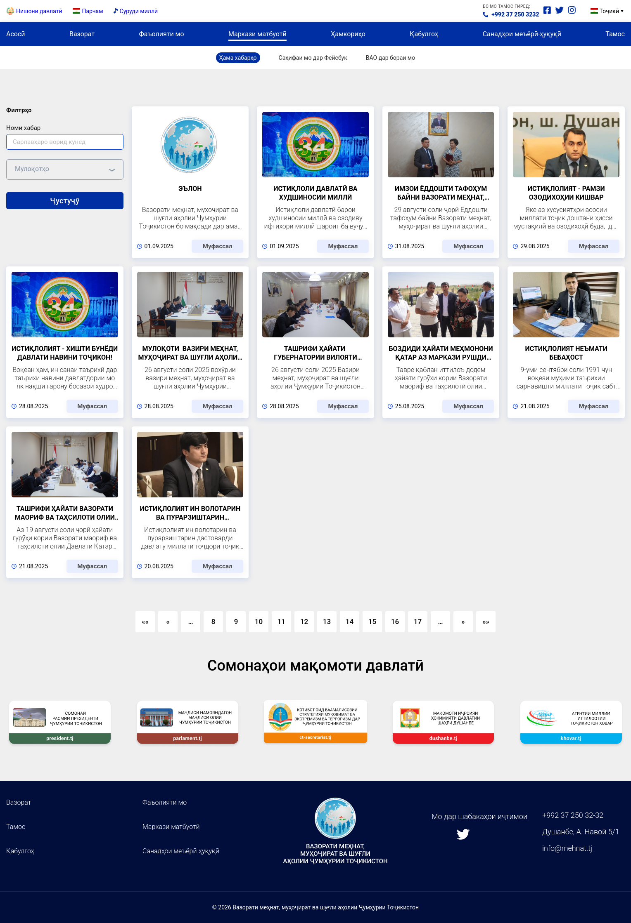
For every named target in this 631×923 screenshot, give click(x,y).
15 (372, 628)
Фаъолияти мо (161, 40)
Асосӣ (15, 40)
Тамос (615, 40)
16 (395, 628)
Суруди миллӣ (139, 14)
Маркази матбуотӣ (257, 40)
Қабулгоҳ (424, 40)
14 (349, 628)
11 (281, 628)
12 (304, 628)
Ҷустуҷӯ (64, 206)
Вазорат (82, 40)
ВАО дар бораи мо (390, 64)
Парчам (92, 14)
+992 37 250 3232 (515, 17)
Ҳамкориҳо (348, 40)
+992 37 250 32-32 (572, 815)
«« (145, 628)
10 (259, 628)
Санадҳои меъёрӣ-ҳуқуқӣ (522, 40)
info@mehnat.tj (567, 848)
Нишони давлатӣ (39, 14)
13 (327, 628)
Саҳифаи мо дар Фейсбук (313, 64)
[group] (60, 731)
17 (418, 628)
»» (485, 628)
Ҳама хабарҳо (238, 64)
